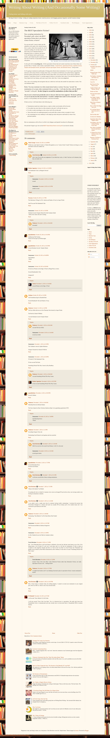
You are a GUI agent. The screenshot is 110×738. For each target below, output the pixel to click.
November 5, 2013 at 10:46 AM (45, 374)
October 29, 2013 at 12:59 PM (44, 168)
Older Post (79, 633)
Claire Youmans (12, 119)
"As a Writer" (12, 83)
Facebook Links (65, 23)
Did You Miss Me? (94, 114)
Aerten (34, 283)
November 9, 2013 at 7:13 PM (44, 542)
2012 (90, 163)
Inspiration (11, 102)
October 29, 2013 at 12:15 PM (49, 155)
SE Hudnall (31, 596)
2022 (90, 37)
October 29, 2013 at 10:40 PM (42, 255)
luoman (77, 730)
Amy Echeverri (12, 122)
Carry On (92, 82)
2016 (90, 51)
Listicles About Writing (12, 110)
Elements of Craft (13, 66)
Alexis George (31, 142)
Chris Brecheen (36, 155)
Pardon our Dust (94, 91)
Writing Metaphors (13, 75)
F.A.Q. (31, 23)
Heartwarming (12, 118)
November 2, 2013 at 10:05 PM (43, 393)
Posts (90, 254)
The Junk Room (12, 144)
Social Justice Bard (13, 139)
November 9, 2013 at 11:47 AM (42, 523)
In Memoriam (12, 147)
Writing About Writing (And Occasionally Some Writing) (54, 7)
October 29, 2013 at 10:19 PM (43, 245)
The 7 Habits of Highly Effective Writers (42, 682)
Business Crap (23, 23)
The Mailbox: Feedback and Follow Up (95, 77)
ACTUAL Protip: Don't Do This (40, 699)
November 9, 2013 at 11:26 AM (49, 443)
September (93, 141)
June (92, 148)
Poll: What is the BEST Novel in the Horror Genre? (95, 129)
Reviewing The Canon (14, 112)
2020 (90, 41)
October (93, 64)
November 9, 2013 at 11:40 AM (41, 513)
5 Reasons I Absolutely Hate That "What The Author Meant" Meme (48, 657)
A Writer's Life (12, 84)
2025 (90, 30)
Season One (11, 150)
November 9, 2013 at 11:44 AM (46, 332)
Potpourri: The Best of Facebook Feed (95, 138)
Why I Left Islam (37, 707)
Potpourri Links (12, 98)
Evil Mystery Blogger (14, 116)
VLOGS (11, 151)
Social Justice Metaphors (12, 141)
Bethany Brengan (13, 123)
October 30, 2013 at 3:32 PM (39, 295)
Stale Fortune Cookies (14, 138)
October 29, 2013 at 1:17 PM (39, 198)
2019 (90, 44)
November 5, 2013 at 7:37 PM (43, 462)
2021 (90, 39)
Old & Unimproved (13, 143)
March (92, 155)
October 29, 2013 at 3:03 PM (41, 210)
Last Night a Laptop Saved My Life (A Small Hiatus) (95, 99)
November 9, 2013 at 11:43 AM (46, 179)
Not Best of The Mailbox (12, 136)
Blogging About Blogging (12, 86)
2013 (90, 58)
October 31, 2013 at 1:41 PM (40, 308)
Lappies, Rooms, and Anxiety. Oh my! (95, 88)
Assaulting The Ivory (14, 79)
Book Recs (11, 92)
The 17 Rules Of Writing (38, 715)
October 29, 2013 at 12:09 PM (43, 142)
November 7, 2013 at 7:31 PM (45, 486)
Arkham (30, 295)
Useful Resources (13, 67)
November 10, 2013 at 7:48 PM (46, 416)
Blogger (87, 730)
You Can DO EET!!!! (14, 62)
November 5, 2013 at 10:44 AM (45, 223)
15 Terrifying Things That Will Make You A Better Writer (46, 690)
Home (9, 23)
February (93, 158)
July (92, 146)
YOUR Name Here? (13, 127)
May (92, 151)
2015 (90, 53)
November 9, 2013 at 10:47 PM (45, 581)
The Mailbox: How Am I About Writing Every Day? (95, 124)
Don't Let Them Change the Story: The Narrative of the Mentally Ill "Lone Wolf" (51, 665)
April (92, 153)
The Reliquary (75, 23)
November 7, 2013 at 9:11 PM (49, 475)
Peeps (15, 23)
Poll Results (11, 69)
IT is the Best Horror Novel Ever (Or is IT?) (95, 111)
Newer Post (27, 633)
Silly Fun (11, 148)
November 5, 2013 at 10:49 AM (41, 402)
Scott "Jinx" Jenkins (13, 121)
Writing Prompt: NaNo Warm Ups (95, 73)
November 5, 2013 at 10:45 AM (45, 325)
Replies (32, 152)
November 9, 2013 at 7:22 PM (48, 559)
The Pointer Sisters (13, 117)
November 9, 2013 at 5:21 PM (46, 186)
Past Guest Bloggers (13, 126)
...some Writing (12, 155)
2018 (90, 46)
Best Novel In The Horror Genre (94, 85)
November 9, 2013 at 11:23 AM (45, 501)
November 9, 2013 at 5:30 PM (42, 532)
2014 (90, 55)
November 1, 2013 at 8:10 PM (42, 356)
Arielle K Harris (12, 125)
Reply (29, 148)
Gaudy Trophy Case (13, 146)
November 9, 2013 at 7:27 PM (45, 568)
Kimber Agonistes (32, 168)
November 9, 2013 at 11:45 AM (46, 451)
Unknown (34, 223)
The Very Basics (12, 68)
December (93, 60)
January (92, 160)
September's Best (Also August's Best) (95, 119)
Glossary (11, 63)
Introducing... (12, 108)
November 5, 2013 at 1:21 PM (41, 429)
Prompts (11, 71)
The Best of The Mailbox (12, 89)
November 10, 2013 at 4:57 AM (41, 596)
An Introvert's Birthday (95, 116)
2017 (90, 48)
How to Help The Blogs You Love (95, 106)
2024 (90, 32)
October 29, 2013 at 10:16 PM (43, 234)
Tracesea (30, 198)
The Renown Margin (13, 90)
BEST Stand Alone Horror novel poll (52, 125)
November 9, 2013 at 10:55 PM (49, 381)
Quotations (11, 103)
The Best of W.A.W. (41, 23)
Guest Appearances (87, 23)
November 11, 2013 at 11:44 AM (43, 283)
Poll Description (31, 133)
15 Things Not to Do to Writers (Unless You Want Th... (95, 134)
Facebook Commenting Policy (40, 649)
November (93, 62)
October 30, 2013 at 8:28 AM (41, 266)
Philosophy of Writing (14, 60)
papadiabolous (31, 234)
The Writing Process (13, 64)
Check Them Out (13, 100)
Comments (91, 257)
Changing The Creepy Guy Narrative (41, 640)
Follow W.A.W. (54, 23)
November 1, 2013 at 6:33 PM (42, 344)
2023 (90, 34)
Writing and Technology (11, 81)
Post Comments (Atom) (36, 636)
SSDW (91, 70)
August (92, 144)
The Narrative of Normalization (40, 674)
